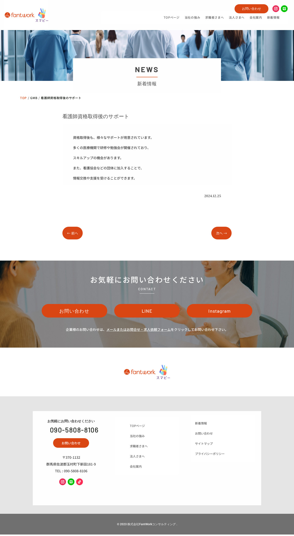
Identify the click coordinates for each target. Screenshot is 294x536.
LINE (147, 311)
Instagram (219, 311)
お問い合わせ (251, 8)
